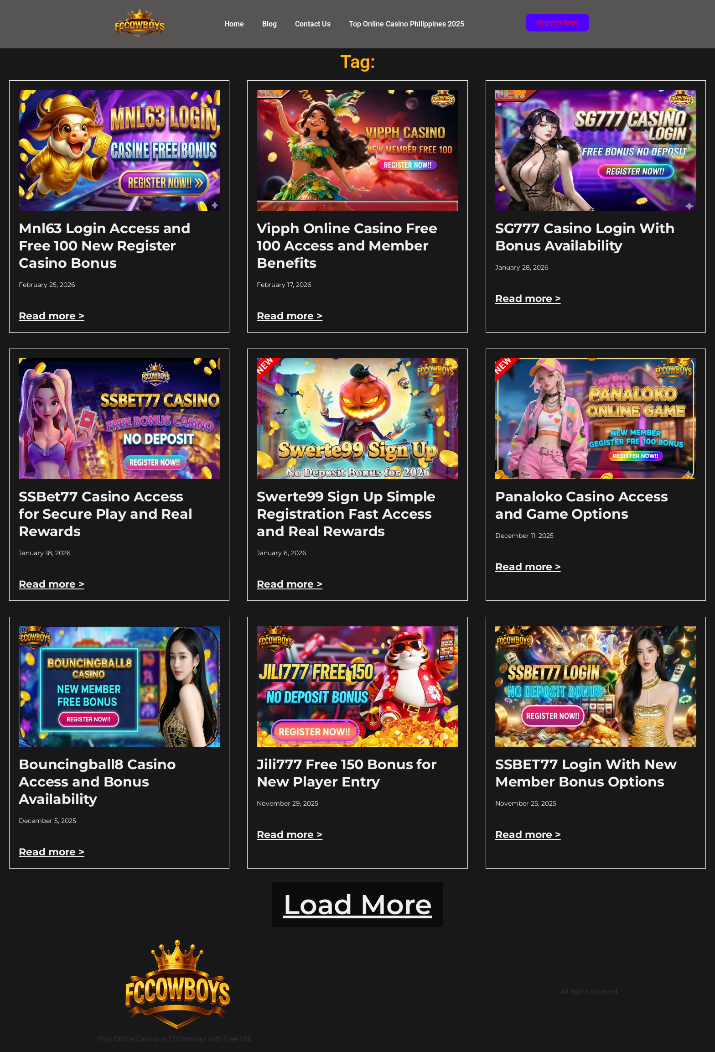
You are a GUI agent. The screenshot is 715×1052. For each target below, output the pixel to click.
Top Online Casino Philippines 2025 (406, 24)
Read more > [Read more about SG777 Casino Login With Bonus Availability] (528, 298)
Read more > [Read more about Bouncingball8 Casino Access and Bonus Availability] (51, 852)
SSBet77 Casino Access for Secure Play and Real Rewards (105, 514)
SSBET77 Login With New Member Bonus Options (586, 773)
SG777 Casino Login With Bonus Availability (585, 237)
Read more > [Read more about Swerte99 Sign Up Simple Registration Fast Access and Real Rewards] (289, 584)
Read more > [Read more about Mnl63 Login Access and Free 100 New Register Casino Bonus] (51, 316)
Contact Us (313, 24)
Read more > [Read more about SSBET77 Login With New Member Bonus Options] (528, 834)
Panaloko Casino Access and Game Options (581, 505)
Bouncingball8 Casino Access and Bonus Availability (97, 781)
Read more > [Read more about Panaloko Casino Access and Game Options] (528, 567)
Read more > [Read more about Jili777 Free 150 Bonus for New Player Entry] (289, 834)
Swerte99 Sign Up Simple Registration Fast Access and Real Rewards (346, 514)
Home (234, 24)
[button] (357, 904)
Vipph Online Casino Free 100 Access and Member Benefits (347, 245)
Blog (269, 24)
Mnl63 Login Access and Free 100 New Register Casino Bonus (105, 245)
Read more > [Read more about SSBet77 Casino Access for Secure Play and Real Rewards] (51, 584)
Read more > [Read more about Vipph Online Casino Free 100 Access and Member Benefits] (289, 316)
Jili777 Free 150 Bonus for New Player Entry (347, 773)
